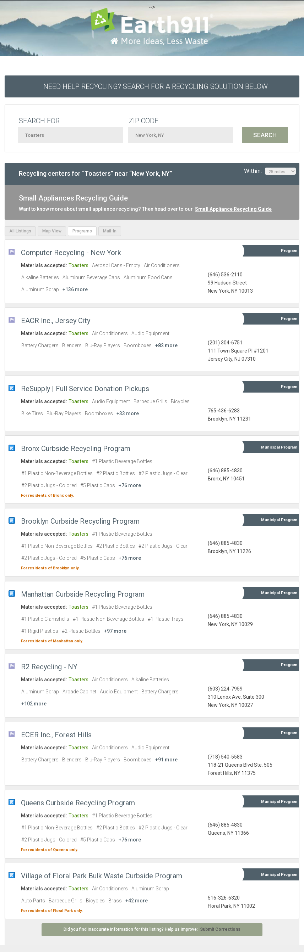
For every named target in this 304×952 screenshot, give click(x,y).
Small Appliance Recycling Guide (233, 209)
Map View (51, 231)
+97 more (115, 631)
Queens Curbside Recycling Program (78, 803)
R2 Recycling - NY (49, 667)
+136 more (75, 289)
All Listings (20, 231)
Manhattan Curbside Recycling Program (83, 594)
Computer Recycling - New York (71, 252)
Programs (82, 231)
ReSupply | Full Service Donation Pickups (85, 388)
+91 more (166, 759)
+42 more (136, 900)
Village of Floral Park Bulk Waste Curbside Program (101, 876)
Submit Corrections (220, 929)
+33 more (127, 413)
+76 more (130, 485)
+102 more (34, 703)
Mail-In (109, 231)
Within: (270, 171)
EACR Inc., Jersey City (55, 320)
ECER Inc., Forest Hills (56, 735)
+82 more (166, 345)
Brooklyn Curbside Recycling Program (80, 521)
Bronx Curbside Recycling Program (75, 448)
